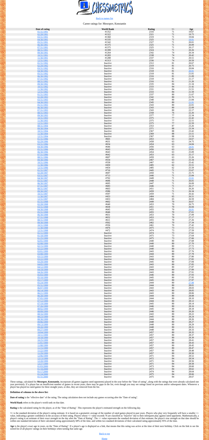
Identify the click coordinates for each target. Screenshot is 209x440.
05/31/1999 (42, 285)
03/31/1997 (42, 175)
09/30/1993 (42, 115)
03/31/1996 (42, 144)
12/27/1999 (42, 363)
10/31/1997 (42, 194)
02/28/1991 (42, 34)
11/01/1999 (42, 343)
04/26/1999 (42, 272)
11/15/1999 (42, 348)
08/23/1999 (42, 316)
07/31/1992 (42, 79)
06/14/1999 (42, 290)
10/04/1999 (42, 332)
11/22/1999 (42, 350)
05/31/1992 (42, 73)
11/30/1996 (42, 165)
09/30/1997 (42, 191)
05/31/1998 (42, 212)
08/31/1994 (42, 126)
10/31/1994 (42, 131)
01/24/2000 (42, 374)
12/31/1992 (42, 92)
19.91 (191, 39)
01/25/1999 (42, 238)
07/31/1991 (42, 47)
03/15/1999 (42, 256)
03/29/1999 (42, 262)
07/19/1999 (42, 303)
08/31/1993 (42, 113)
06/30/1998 (42, 214)
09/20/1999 (42, 327)
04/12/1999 (42, 267)
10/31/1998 (42, 225)
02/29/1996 (42, 141)
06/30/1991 (42, 45)
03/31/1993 (42, 99)
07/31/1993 (42, 110)
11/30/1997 (42, 196)
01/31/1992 (42, 63)
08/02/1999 (42, 309)
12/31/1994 (42, 136)
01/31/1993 (42, 94)
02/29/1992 (42, 65)
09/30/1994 (42, 128)
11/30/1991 (42, 58)
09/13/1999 (42, 324)
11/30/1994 (42, 133)
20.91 (191, 71)
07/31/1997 (42, 186)
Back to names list (104, 18)
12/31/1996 (42, 167)
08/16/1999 (42, 314)
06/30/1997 (42, 183)
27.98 (191, 282)
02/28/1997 (42, 173)
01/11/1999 (42, 233)
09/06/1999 (42, 322)
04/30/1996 (42, 147)
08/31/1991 (42, 50)
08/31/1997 (42, 188)
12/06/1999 (42, 356)
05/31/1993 (42, 105)
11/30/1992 (42, 89)
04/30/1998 (42, 209)
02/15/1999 (42, 246)
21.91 (191, 102)
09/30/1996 (42, 160)
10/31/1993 (42, 118)
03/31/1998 (42, 207)
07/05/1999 (42, 298)
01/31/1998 (42, 201)
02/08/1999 (42, 243)
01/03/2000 (42, 366)
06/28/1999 (42, 295)
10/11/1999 (42, 335)
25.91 (191, 178)
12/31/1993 (42, 123)
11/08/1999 (42, 345)
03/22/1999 (42, 259)
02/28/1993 (42, 97)
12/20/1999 (42, 361)
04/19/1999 (42, 269)
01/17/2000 (42, 371)
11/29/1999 (42, 353)
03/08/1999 (42, 254)
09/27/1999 (42, 329)
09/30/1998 (42, 222)
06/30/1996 (42, 152)
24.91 (191, 147)
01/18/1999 (42, 235)
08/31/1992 (42, 81)
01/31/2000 (42, 377)
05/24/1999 (42, 282)
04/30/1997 (42, 178)
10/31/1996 (42, 162)
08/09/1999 (42, 311)
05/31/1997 (42, 180)
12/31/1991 (42, 60)
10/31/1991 (42, 55)
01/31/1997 (42, 170)
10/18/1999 (42, 337)
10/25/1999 (42, 340)
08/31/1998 (42, 220)
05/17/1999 (42, 280)
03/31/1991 (42, 37)
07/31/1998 (42, 217)
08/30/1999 (42, 319)
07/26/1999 (42, 306)
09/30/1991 (42, 52)
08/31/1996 (42, 157)
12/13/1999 (42, 358)
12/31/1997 (42, 199)
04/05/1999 (42, 264)
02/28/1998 (42, 204)
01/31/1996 (42, 139)
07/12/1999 (42, 301)
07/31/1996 (42, 154)
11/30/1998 (42, 228)
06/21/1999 (42, 293)
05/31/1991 (42, 42)
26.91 (191, 209)
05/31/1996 (42, 149)
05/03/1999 (42, 275)
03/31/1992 (42, 68)
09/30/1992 (42, 84)
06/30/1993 (42, 107)
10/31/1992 (42, 86)
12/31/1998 (42, 230)
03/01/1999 (42, 251)
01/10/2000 (42, 369)
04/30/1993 (42, 102)
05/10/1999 (42, 277)
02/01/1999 (42, 241)
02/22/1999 (42, 248)
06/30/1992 (42, 76)
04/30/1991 (42, 39)
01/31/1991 (42, 31)
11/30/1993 (42, 120)
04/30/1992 (42, 71)
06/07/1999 (42, 288)
